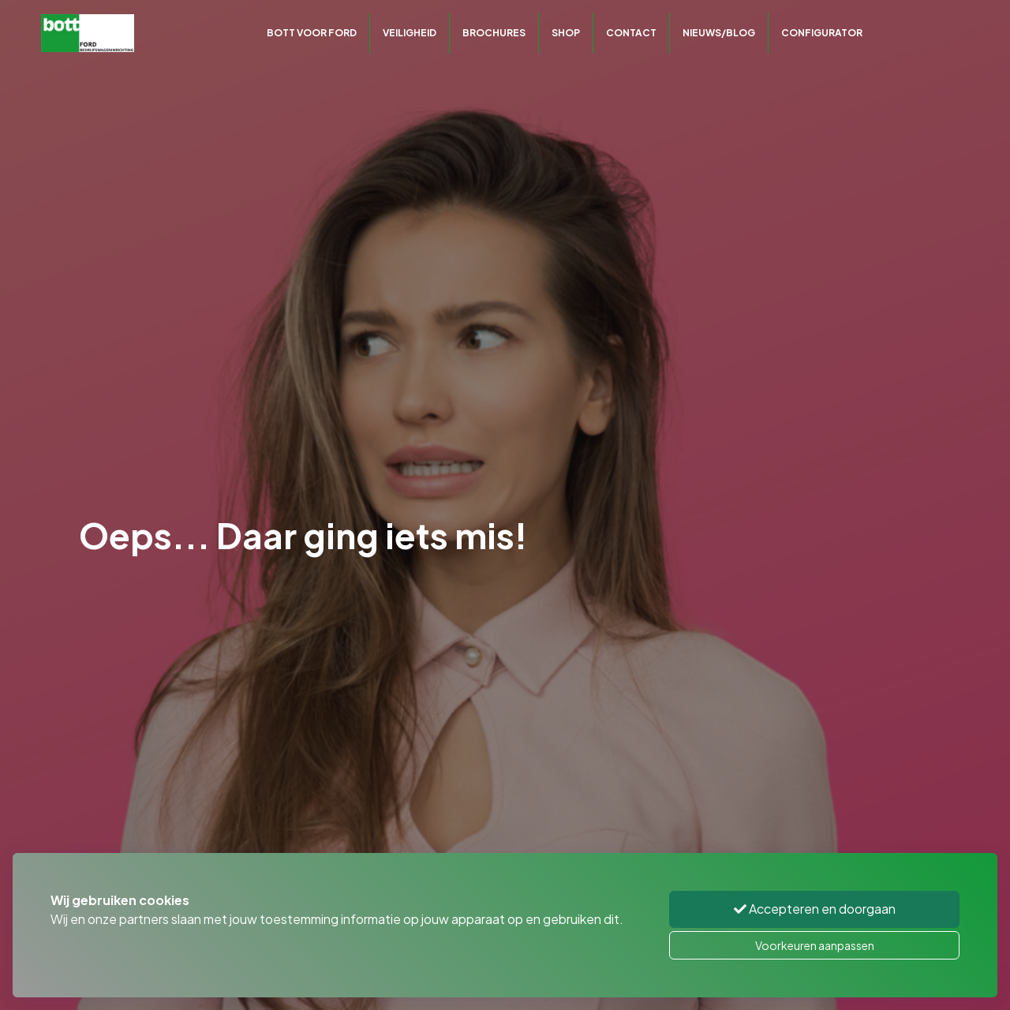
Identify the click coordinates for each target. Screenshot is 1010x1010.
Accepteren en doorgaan (815, 908)
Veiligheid (409, 33)
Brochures (494, 33)
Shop (566, 33)
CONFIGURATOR (821, 33)
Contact (631, 33)
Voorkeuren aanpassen (814, 945)
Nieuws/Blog (719, 33)
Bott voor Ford (312, 33)
